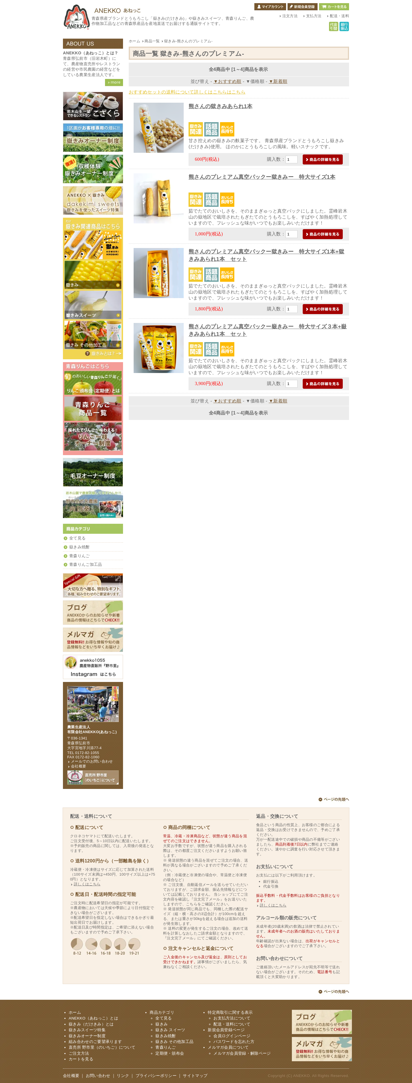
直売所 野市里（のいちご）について (102, 1047)
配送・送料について (231, 1024)
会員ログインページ (231, 1036)
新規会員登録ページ (226, 1030)
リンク (123, 1076)
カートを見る (334, 6)
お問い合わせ (98, 1076)
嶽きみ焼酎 (79, 547)
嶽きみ (161, 1024)
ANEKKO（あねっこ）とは (93, 1018)
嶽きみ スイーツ (170, 1030)
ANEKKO (301, 1076)
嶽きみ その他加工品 (174, 1042)
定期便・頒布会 (169, 1053)
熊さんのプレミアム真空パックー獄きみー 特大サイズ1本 (262, 177)
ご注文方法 (79, 1053)
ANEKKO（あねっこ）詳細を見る (114, 82)
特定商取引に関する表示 (230, 1012)
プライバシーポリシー (156, 1076)
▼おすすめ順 (227, 81)
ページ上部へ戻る (333, 800)
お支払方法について (231, 1018)
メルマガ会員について (228, 1047)
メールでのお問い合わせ (92, 761)
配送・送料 (339, 16)
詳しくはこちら (87, 884)
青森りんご (79, 556)
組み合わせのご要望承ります (95, 1042)
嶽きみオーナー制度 (87, 1036)
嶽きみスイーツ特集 (87, 1030)
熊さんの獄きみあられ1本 (221, 106)
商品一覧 (151, 41)
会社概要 (78, 766)
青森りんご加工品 (85, 564)
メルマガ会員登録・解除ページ (242, 1053)
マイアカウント (270, 6)
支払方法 (313, 16)
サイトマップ (195, 1076)
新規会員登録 (303, 6)
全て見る (77, 538)
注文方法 (290, 16)
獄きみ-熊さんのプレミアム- (187, 41)
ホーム (134, 41)
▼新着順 (278, 81)
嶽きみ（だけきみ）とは (103, 353)
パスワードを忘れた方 (233, 1042)
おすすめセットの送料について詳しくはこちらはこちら (187, 92)
